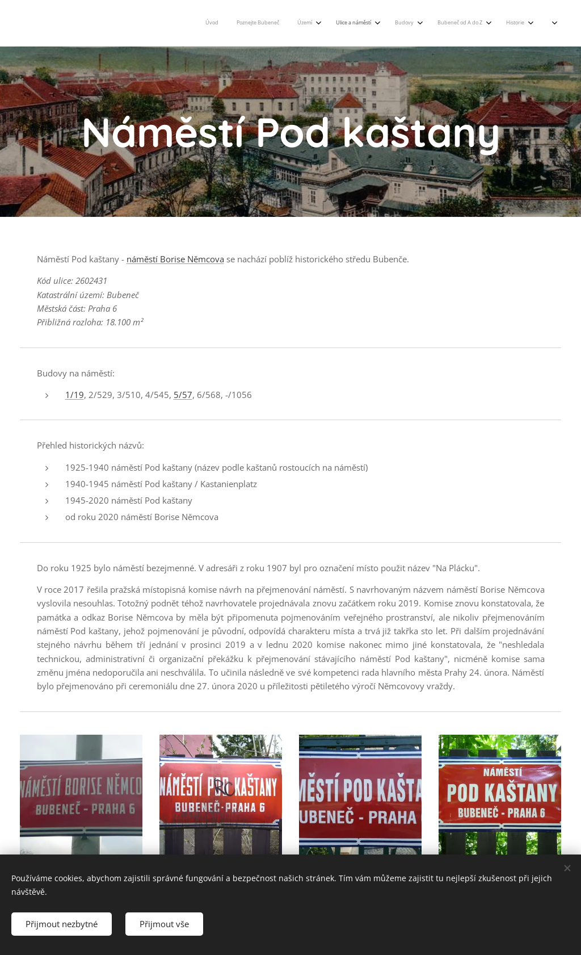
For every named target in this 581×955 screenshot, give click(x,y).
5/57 (183, 394)
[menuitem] (318, 23)
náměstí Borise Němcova (175, 259)
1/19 (74, 394)
